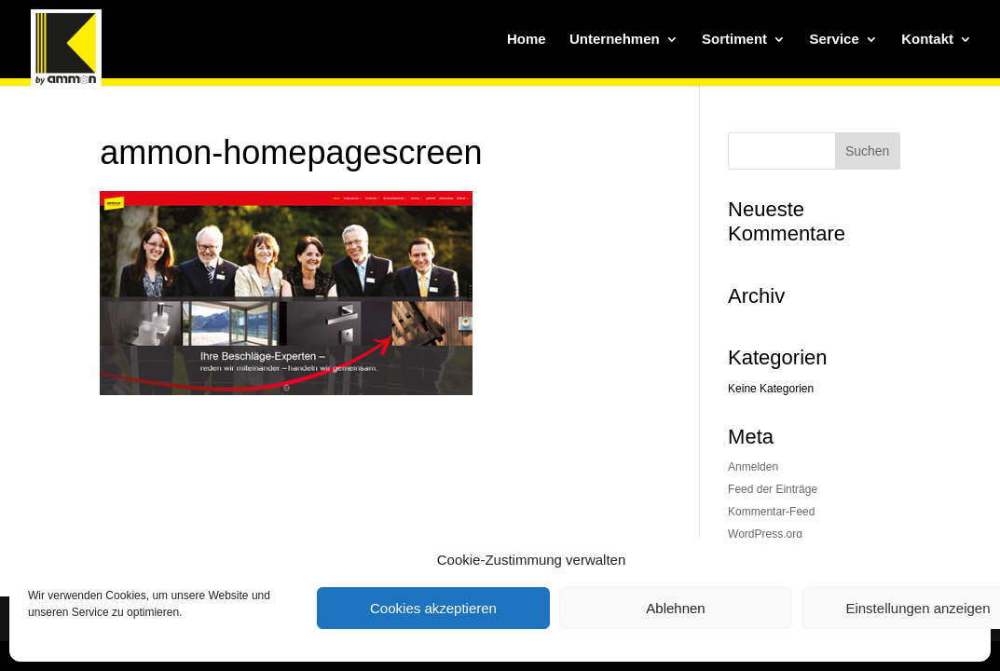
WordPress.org (765, 534)
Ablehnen (675, 608)
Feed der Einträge (772, 489)
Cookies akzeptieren (433, 608)
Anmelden (753, 466)
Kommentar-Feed (771, 511)
